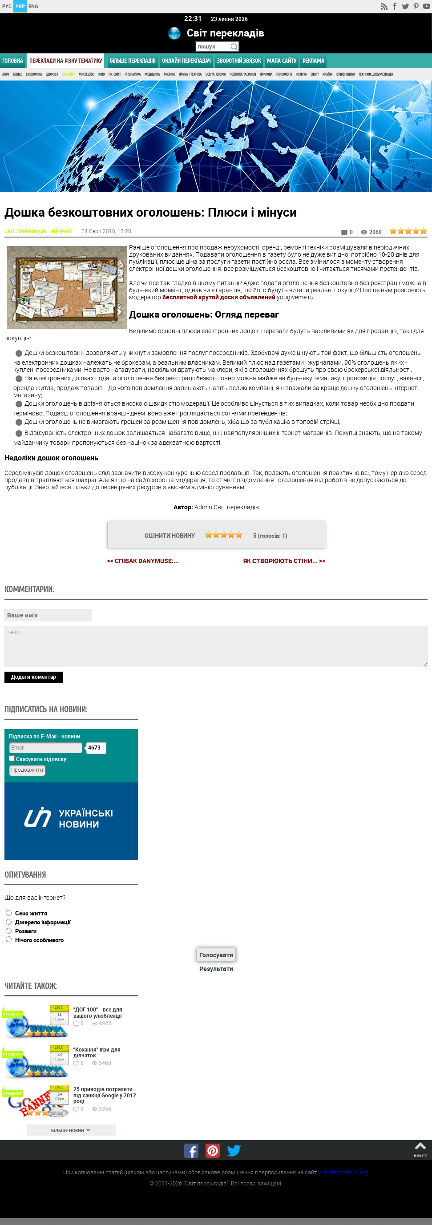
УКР (20, 6)
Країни (327, 75)
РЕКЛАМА (313, 60)
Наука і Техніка (190, 75)
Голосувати (216, 955)
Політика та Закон (243, 75)
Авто (5, 75)
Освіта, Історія (216, 75)
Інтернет (68, 75)
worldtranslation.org (343, 1172)
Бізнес (17, 75)
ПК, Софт (115, 75)
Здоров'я (52, 75)
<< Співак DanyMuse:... (143, 560)
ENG (33, 6)
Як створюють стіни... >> (284, 560)
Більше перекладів (133, 60)
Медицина (152, 75)
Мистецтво (86, 75)
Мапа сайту (281, 60)
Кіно (101, 75)
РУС (7, 6)
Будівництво (345, 75)
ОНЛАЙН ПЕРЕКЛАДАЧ (186, 60)
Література (133, 75)
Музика (169, 75)
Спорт (315, 75)
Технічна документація (376, 75)
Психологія (284, 75)
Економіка (34, 75)
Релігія (301, 75)
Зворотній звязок (239, 60)
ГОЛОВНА (12, 60)
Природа (266, 75)
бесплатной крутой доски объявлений (218, 297)
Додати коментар (33, 676)
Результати (216, 968)
